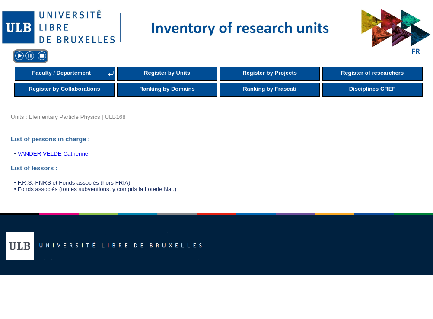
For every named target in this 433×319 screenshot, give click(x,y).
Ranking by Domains (167, 89)
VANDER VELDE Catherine (53, 153)
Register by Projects (269, 73)
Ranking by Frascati (269, 89)
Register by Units (167, 73)
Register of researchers (372, 73)
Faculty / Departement (61, 73)
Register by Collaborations (64, 89)
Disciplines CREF (372, 89)
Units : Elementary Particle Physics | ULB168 (68, 117)
